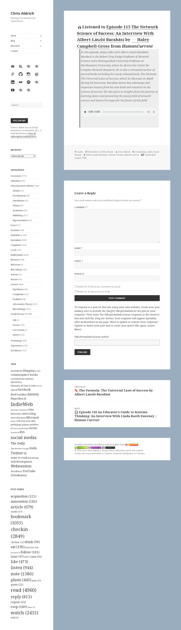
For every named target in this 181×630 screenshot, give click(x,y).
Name (79, 248)
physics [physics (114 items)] (26, 424)
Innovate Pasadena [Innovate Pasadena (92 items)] (19, 410)
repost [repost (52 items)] (18, 602)
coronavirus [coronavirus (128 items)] (17, 378)
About (13, 35)
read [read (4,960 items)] (23, 590)
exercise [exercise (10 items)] (31, 547)
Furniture (15, 230)
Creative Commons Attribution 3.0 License (124, 453)
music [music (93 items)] (13, 421)
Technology (16, 340)
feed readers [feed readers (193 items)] (19, 394)
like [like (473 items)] (19, 561)
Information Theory (22, 304)
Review (14, 279)
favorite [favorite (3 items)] (15, 552)
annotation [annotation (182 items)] (24, 501)
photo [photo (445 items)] (21, 579)
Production (18, 210)
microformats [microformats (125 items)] (18, 417)
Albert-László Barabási (97, 154)
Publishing (18, 215)
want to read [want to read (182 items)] (19, 457)
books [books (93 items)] (37, 371)
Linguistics (16, 245)
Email (79, 261)
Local (13, 250)
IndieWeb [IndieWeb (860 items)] (22, 404)
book (84, 158)
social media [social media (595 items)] (23, 437)
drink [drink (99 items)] (32, 542)
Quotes (16, 334)
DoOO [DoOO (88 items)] (39, 386)
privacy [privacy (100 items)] (14, 428)
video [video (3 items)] (31, 607)
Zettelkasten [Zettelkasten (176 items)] (19, 475)
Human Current (116, 154)
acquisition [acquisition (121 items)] (23, 496)
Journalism (16, 240)
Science (14, 284)
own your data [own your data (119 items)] (28, 420)
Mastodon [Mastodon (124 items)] (16, 413)
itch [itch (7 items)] (27, 556)
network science (131, 154)
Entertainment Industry (22, 185)
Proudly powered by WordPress (90, 444)
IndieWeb (15, 235)
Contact (14, 51)
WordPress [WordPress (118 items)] (16, 471)
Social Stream (17, 314)
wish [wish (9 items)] (15, 617)
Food (13, 225)
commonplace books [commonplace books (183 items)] (24, 374)
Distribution (18, 200)
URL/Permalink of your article (92, 336)
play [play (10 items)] (36, 580)
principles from (124, 444)
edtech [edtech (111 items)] (14, 390)
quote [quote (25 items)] (17, 584)
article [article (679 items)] (22, 506)
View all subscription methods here (23, 135)
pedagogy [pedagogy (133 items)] (16, 424)
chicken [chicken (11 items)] (17, 542)
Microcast (15, 264)
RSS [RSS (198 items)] (22, 432)
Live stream (18, 330)
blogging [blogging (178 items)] (29, 370)
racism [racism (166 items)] (33, 428)
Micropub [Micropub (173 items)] (33, 417)
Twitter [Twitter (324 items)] (17, 453)
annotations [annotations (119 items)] (17, 370)
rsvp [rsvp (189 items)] (19, 606)
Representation (20, 220)
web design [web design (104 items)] (33, 457)
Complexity (18, 294)
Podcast (14, 274)
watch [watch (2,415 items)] (24, 613)
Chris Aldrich (22, 13)
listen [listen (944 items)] (22, 567)
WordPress (16, 350)
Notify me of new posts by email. (93, 291)
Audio (80, 151)
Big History (18, 289)
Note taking (16, 269)
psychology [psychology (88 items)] (23, 428)
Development (19, 195)
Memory (15, 259)
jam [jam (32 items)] (36, 556)
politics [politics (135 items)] (34, 424)
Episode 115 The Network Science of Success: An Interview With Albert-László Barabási (117, 33)
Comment (81, 207)
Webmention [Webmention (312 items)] (21, 466)
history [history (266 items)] (33, 394)
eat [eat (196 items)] (18, 547)
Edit (14, 320)
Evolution (17, 299)
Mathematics (17, 255)
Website (79, 273)
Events (16, 325)
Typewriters (17, 345)
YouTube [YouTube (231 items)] (28, 471)
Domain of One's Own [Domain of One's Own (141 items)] (23, 385)
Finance (16, 205)
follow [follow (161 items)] (30, 552)
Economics (16, 175)
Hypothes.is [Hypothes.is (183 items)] (18, 398)
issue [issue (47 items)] (17, 556)
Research (15, 45)
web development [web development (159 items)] (21, 461)
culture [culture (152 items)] (29, 378)
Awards (16, 190)
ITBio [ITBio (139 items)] (31, 409)
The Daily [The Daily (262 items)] (18, 443)
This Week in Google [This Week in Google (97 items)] (20, 448)
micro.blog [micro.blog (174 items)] (29, 413)
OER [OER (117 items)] (18, 420)
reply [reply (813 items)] (21, 596)
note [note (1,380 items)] (22, 574)
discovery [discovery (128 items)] (16, 382)
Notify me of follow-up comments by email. (99, 286)
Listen (149, 151)
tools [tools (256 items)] (33, 448)
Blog (13, 40)
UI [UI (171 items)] (25, 453)
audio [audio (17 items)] (16, 511)
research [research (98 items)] (15, 432)
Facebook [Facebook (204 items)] (24, 389)
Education (15, 180)
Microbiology (19, 309)
